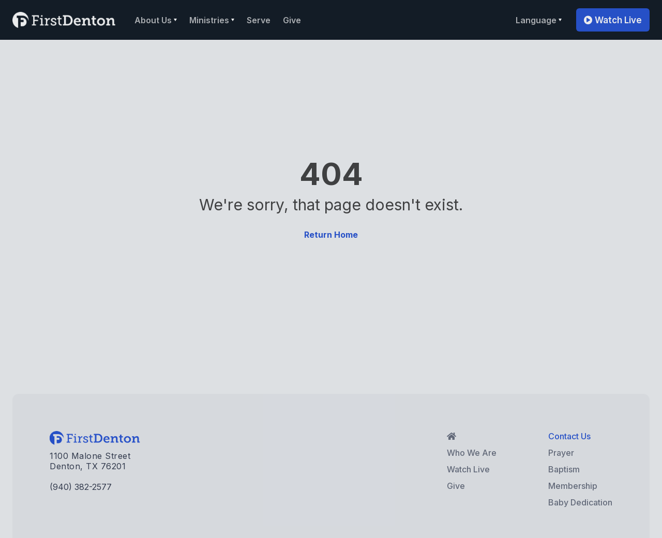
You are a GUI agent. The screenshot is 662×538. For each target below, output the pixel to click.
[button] (155, 20)
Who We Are (471, 453)
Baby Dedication (580, 502)
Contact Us (569, 436)
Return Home (331, 234)
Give (292, 20)
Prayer (561, 453)
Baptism (564, 469)
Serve (258, 20)
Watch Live (613, 20)
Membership (572, 486)
